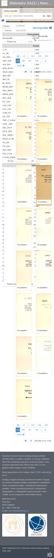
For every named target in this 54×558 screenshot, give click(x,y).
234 (46, 56)
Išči (49, 16)
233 (39, 56)
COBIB (38, 472)
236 (23, 61)
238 (36, 61)
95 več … (12, 161)
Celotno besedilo (10, 11)
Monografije (42, 27)
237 (29, 61)
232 (32, 56)
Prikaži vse (11, 42)
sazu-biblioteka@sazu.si (18, 511)
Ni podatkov (22, 116)
